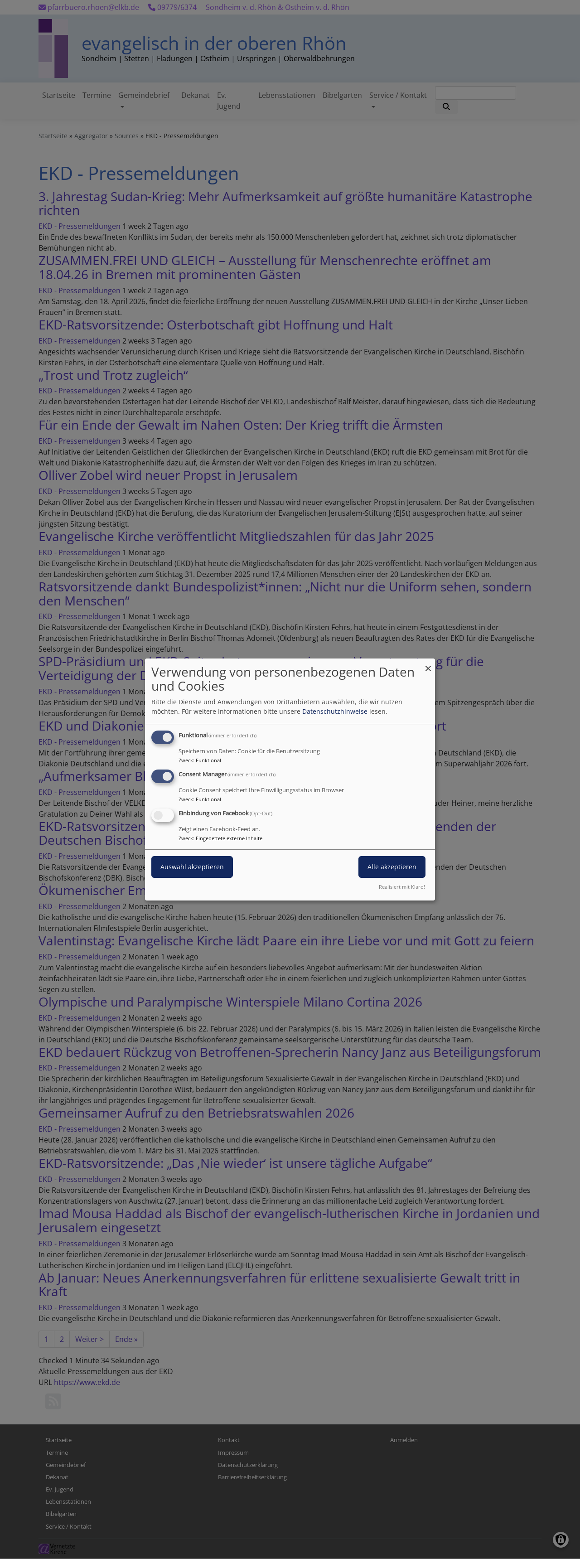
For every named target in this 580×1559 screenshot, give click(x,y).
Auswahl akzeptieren (192, 866)
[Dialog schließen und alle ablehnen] (428, 664)
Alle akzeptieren (391, 866)
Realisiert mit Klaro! (402, 886)
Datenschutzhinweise (334, 711)
